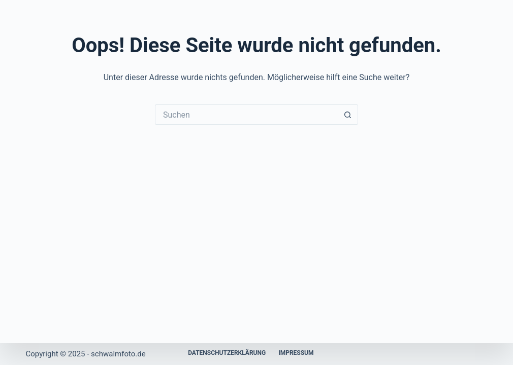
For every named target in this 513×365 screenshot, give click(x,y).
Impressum (295, 352)
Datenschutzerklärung (227, 352)
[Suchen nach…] (246, 114)
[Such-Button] (348, 114)
